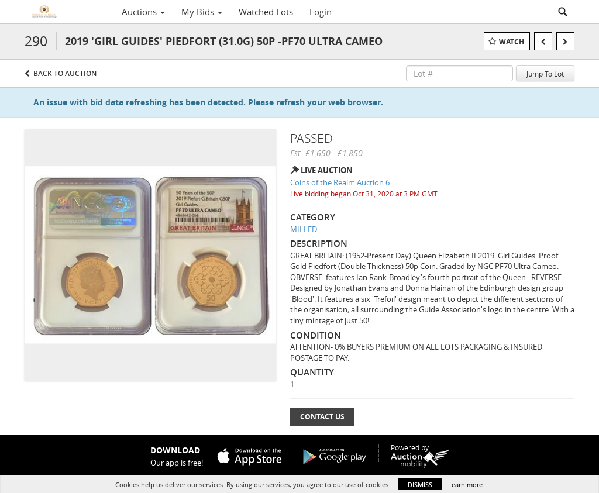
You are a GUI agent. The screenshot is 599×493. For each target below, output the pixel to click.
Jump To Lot (545, 73)
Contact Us (322, 417)
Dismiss (420, 484)
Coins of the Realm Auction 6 (340, 182)
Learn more (465, 484)
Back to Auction (65, 73)
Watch (511, 42)
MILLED (303, 229)
